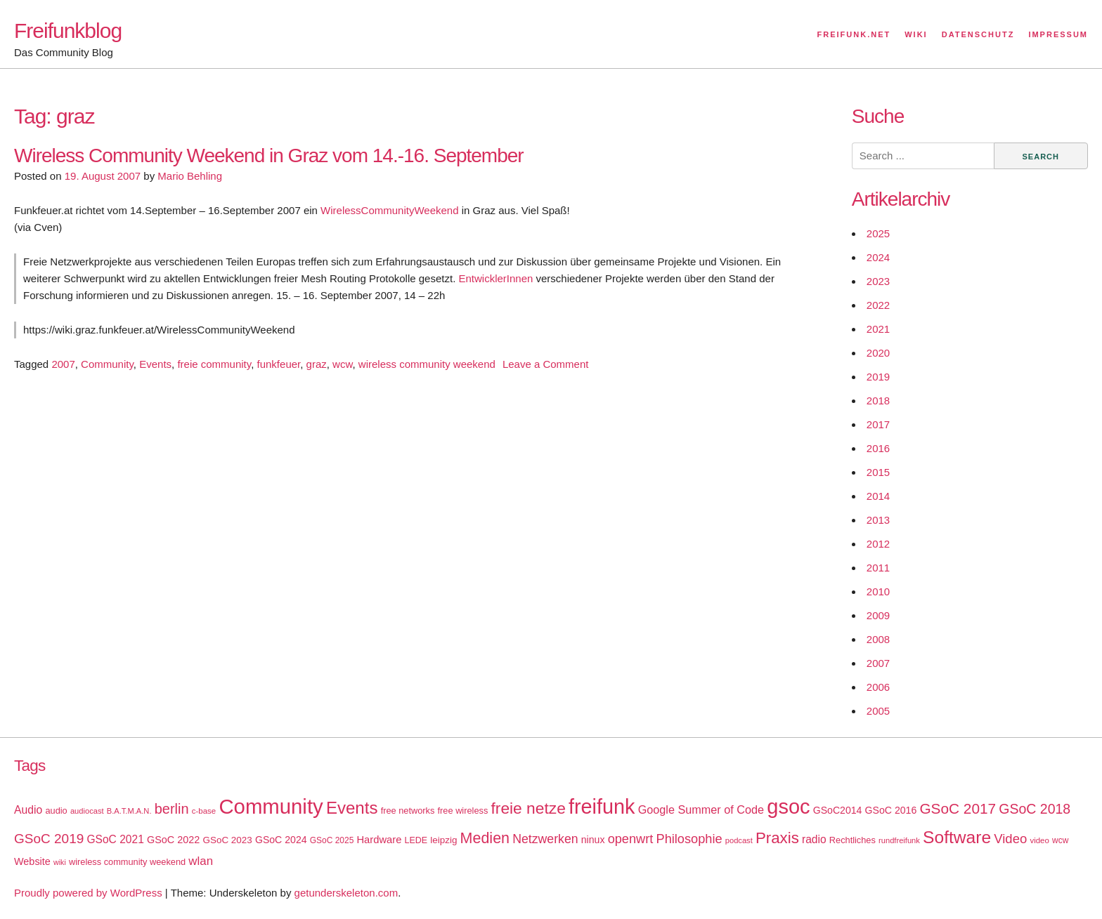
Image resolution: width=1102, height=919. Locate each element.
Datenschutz (978, 34)
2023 (878, 281)
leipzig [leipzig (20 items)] (443, 840)
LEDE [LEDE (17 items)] (416, 840)
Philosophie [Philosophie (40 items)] (689, 839)
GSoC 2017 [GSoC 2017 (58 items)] (957, 808)
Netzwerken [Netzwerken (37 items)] (545, 839)
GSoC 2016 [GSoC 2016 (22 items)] (891, 810)
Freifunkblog (68, 30)
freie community (214, 364)
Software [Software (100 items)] (957, 837)
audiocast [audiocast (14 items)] (87, 811)
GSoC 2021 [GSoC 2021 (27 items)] (114, 839)
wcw (342, 364)
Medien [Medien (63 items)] (485, 838)
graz (316, 364)
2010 (878, 591)
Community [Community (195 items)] (271, 806)
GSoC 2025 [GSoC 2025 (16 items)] (332, 840)
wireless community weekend (426, 364)
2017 (878, 424)
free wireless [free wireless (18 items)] (463, 810)
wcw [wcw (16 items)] (1060, 840)
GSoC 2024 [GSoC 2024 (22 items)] (281, 839)
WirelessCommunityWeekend (389, 210)
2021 (878, 329)
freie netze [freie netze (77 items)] (528, 808)
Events (155, 364)
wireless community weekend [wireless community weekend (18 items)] (127, 862)
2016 (878, 448)
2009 (878, 615)
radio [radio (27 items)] (814, 839)
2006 (878, 687)
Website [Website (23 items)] (32, 861)
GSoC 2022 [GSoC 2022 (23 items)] (173, 839)
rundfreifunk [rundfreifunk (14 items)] (899, 840)
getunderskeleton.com (346, 893)
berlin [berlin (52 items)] (172, 808)
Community (107, 364)
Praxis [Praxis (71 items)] (777, 838)
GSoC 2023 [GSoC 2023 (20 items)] (227, 840)
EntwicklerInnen (495, 278)
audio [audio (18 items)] (56, 810)
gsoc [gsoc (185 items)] (788, 806)
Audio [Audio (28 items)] (28, 810)
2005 (878, 711)
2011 (878, 568)
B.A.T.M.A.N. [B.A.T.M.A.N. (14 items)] (129, 811)
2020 (878, 353)
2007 (62, 364)
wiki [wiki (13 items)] (59, 862)
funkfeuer (279, 364)
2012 (878, 544)
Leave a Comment (546, 364)
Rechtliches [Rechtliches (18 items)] (852, 840)
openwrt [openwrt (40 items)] (631, 839)
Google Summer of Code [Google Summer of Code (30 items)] (701, 809)
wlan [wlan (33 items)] (200, 861)
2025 (878, 233)
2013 (878, 520)
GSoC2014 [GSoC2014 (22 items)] (837, 810)
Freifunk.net (854, 34)
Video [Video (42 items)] (1010, 838)
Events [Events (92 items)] (352, 807)
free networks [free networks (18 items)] (408, 810)
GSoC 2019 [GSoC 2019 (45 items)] (49, 838)
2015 (878, 472)
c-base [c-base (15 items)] (204, 811)
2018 (878, 400)
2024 (878, 257)
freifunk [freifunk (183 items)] (602, 806)
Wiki (916, 34)
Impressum (1058, 34)
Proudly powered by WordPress (88, 893)
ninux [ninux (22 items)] (593, 839)
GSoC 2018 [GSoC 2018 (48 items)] (1034, 808)
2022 (878, 305)
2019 (878, 377)
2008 (878, 639)
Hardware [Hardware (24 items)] (378, 839)
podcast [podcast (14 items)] (739, 840)
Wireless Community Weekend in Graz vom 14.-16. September (269, 155)
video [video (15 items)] (1039, 840)
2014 (878, 496)
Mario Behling (189, 176)
